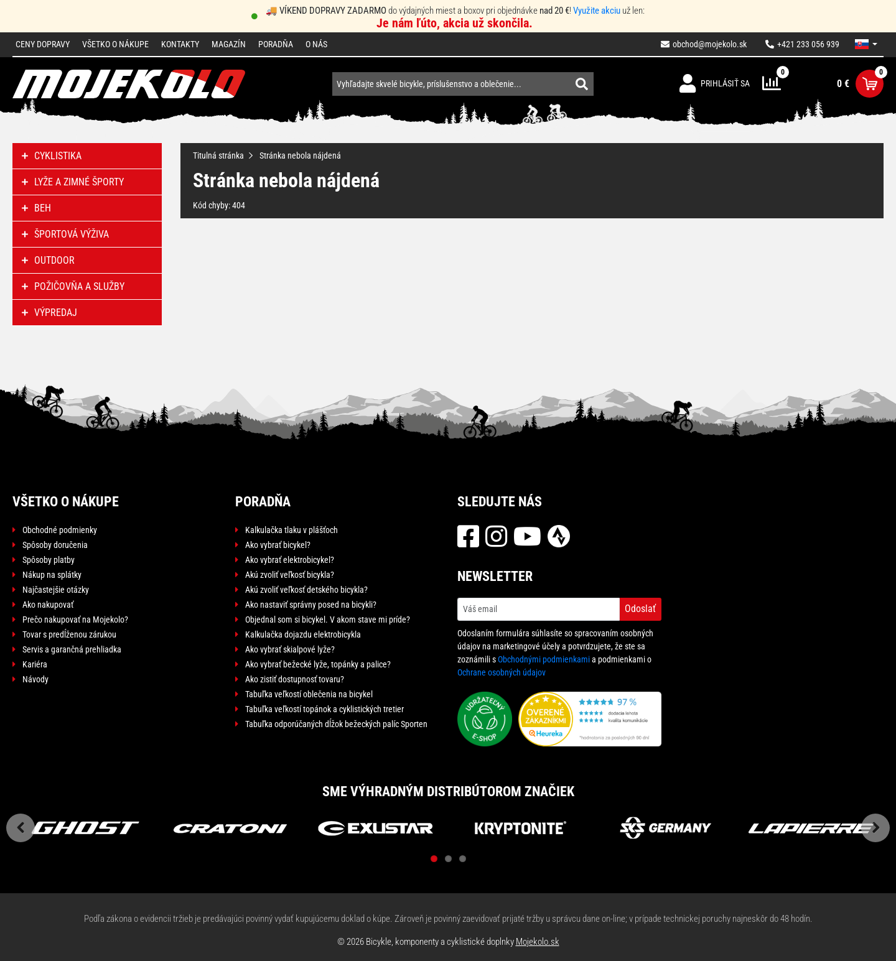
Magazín (229, 44)
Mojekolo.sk (537, 941)
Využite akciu (596, 10)
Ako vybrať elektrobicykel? (289, 560)
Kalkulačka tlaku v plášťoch (291, 530)
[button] (866, 44)
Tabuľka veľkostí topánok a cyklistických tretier (324, 709)
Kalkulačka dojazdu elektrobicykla (303, 634)
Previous (20, 828)
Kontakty (180, 44)
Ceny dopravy (43, 44)
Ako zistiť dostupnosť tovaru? (294, 679)
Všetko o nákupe (115, 44)
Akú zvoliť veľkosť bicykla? (289, 575)
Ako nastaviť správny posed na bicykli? (310, 605)
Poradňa (275, 44)
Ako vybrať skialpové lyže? (290, 649)
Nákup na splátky (52, 575)
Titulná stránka (218, 155)
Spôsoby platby (48, 560)
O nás (316, 44)
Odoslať (640, 609)
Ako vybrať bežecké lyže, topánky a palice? (318, 664)
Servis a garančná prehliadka (71, 649)
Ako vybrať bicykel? (277, 545)
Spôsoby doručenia (55, 545)
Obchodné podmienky (59, 530)
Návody (35, 679)
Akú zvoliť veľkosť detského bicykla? (306, 590)
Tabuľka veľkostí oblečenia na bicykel (309, 694)
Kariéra (34, 664)
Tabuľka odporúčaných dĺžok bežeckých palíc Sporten (336, 724)
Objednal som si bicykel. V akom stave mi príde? (327, 619)
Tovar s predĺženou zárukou (69, 634)
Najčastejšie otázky (55, 590)
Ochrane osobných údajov (501, 672)
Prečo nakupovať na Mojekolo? (75, 619)
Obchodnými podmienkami (544, 659)
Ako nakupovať (47, 605)
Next (875, 828)
